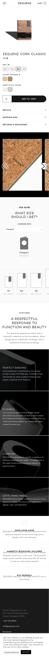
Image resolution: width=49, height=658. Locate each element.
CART (39, 3)
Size (4, 65)
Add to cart (29, 99)
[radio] (6, 69)
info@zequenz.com (11, 593)
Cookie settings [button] (11, 652)
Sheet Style (8, 85)
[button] (44, 166)
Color (6, 75)
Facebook (7, 599)
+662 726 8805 (9, 588)
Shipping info (10, 117)
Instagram (7, 604)
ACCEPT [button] (26, 652)
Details (7, 110)
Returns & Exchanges (15, 124)
